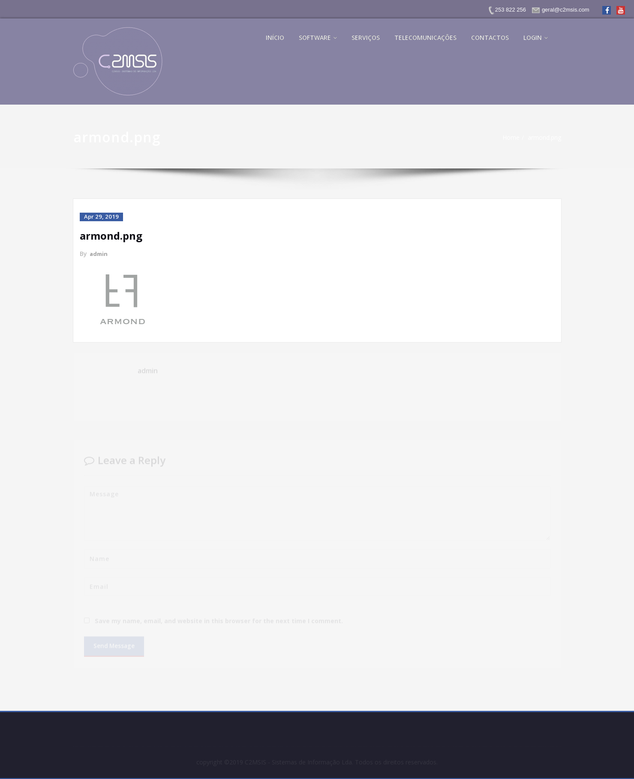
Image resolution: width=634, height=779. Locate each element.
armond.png (546, 137)
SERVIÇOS (366, 37)
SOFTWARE (318, 37)
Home (511, 137)
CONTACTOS (490, 37)
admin (99, 253)
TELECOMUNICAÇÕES (425, 37)
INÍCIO (275, 37)
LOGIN (535, 37)
